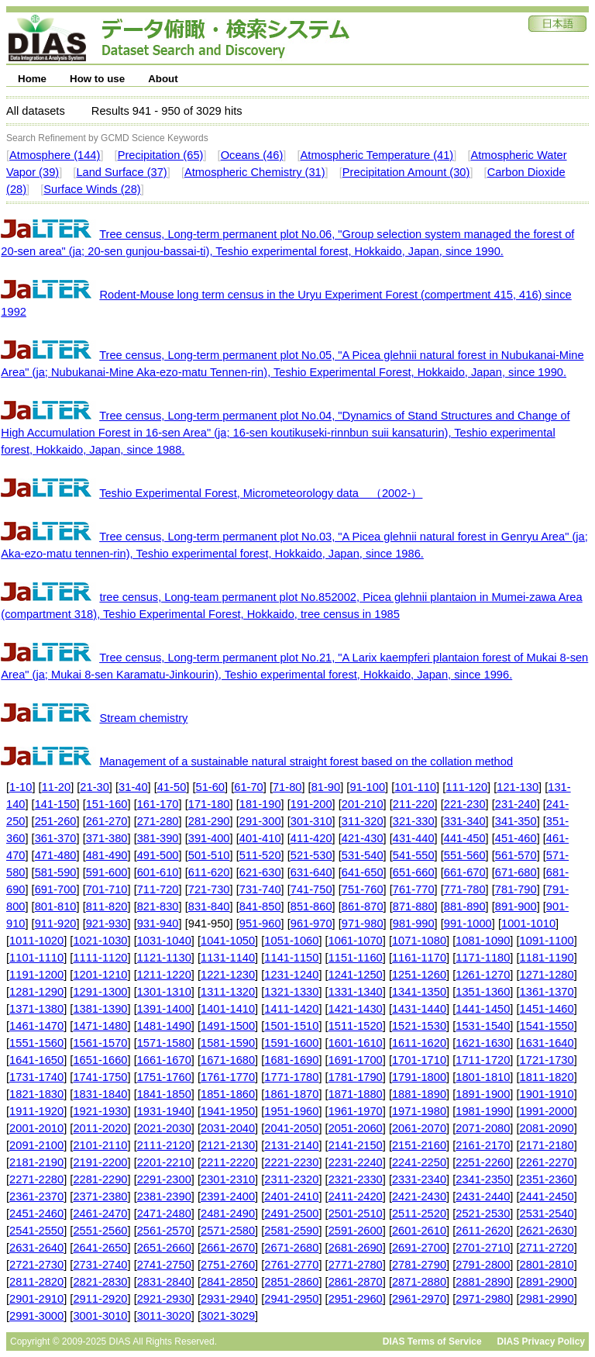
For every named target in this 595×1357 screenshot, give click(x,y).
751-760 (362, 889)
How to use (97, 79)
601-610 (158, 872)
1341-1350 (419, 992)
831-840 (209, 906)
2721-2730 (36, 1265)
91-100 (367, 787)
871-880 (414, 906)
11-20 (56, 787)
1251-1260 (419, 975)
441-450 (465, 838)
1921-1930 (100, 1111)
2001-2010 (36, 1128)
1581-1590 (228, 1043)
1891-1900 (483, 1094)
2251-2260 (483, 1162)
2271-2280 (36, 1179)
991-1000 (468, 923)
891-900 (516, 906)
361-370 (56, 838)
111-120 (466, 787)
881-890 (465, 906)
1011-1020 (36, 940)
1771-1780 (291, 1077)
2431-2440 (483, 1196)
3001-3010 (100, 1316)
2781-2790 (419, 1265)
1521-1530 (419, 1026)
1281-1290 (36, 992)
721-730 (209, 889)
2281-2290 (100, 1179)
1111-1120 (100, 957)
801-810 (56, 906)
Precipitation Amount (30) (406, 172)
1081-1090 (483, 940)
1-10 (20, 787)
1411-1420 (291, 1009)
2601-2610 (419, 1230)
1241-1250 (355, 975)
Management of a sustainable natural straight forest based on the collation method (306, 761)
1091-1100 (547, 940)
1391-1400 (164, 1009)
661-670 (465, 872)
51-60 (210, 787)
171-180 (209, 804)
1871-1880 (355, 1094)
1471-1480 (100, 1026)
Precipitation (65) (161, 155)
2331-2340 (419, 1179)
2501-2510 (355, 1213)
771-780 (465, 889)
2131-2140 (291, 1145)
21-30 (94, 787)
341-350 (516, 821)
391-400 (209, 838)
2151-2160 (419, 1145)
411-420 (311, 838)
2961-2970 (419, 1299)
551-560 (465, 855)
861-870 (362, 906)
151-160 (107, 804)
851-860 (311, 906)
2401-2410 (291, 1196)
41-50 (172, 787)
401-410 (260, 838)
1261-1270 (483, 975)
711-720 (158, 889)
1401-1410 (228, 1009)
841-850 (260, 906)
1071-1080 (419, 940)
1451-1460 (547, 1009)
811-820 (107, 906)
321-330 (414, 821)
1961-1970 (355, 1111)
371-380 (107, 838)
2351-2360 (547, 1179)
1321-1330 (291, 992)
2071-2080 (483, 1128)
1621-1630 (483, 1043)
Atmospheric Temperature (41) (377, 155)
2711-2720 (547, 1247)
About (163, 79)
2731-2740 (100, 1265)
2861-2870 (355, 1282)
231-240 (516, 804)
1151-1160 (355, 957)
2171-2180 (547, 1145)
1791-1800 (419, 1077)
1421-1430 (355, 1009)
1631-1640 (547, 1043)
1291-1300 (100, 992)
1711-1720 (483, 1060)
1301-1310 (164, 992)
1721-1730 (547, 1060)
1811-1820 (547, 1077)
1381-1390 (100, 1009)
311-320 (362, 821)
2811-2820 (36, 1282)
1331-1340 (355, 992)
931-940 (158, 923)
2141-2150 (355, 1145)
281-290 (209, 821)
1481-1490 (164, 1026)
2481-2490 (228, 1213)
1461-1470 (36, 1026)
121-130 (517, 787)
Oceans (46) (252, 155)
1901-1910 (547, 1094)
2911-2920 (100, 1299)
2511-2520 (419, 1213)
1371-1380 (36, 1009)
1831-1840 (100, 1094)
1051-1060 (291, 940)
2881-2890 (483, 1282)
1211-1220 (164, 975)
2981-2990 (547, 1299)
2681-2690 (355, 1247)
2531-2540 (547, 1213)
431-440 (414, 838)
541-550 (414, 855)
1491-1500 (228, 1026)
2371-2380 (100, 1196)
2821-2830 (100, 1282)
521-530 (311, 855)
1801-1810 (483, 1077)
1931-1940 (164, 1111)
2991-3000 (36, 1316)
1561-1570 (100, 1043)
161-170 (158, 804)
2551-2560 (100, 1230)
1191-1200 (36, 975)
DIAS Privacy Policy (541, 1341)
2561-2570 (164, 1230)
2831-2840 (164, 1282)
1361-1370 (547, 992)
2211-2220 (228, 1162)
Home (32, 79)
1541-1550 (547, 1026)
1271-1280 (547, 975)
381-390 (158, 838)
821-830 (158, 906)
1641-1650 (36, 1060)
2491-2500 (291, 1213)
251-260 (56, 821)
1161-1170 (419, 957)
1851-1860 (228, 1094)
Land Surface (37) (121, 172)
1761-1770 (228, 1077)
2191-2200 (100, 1162)
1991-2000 (547, 1111)
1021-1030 (100, 940)
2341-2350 (483, 1179)
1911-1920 (36, 1111)
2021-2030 (164, 1128)
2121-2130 (228, 1145)
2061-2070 (419, 1128)
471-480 (56, 855)
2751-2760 (228, 1265)
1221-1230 (228, 975)
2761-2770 (291, 1265)
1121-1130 (164, 957)
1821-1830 (36, 1094)
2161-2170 (483, 1145)
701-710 (107, 889)
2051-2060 (355, 1128)
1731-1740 (36, 1077)
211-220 (414, 804)
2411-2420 (355, 1196)
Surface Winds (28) (91, 189)
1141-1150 (291, 957)
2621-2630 (547, 1230)
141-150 (56, 804)
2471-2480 (164, 1213)
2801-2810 (547, 1265)
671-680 (516, 872)
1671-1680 (228, 1060)
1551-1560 (36, 1043)
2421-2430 (419, 1196)
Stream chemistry (143, 718)
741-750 (311, 889)
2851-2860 (291, 1282)
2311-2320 (291, 1179)
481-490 (107, 855)
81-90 (326, 787)
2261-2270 (547, 1162)
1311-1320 (228, 992)
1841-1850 (164, 1094)
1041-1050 (228, 940)
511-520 (260, 855)
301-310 (311, 821)
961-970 (311, 923)
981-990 (414, 923)
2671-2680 (291, 1247)
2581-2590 (291, 1230)
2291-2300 (164, 1179)
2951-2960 (355, 1299)
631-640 (311, 872)
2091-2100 (36, 1145)
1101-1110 (36, 957)
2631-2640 (36, 1247)
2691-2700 (419, 1247)
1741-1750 (100, 1077)
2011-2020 (100, 1128)
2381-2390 (164, 1196)
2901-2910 (36, 1299)
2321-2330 (355, 1179)
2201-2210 (164, 1162)
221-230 (465, 804)
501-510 (209, 855)
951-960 (260, 923)
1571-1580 (164, 1043)
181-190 (260, 804)
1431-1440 (419, 1009)
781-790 (516, 889)
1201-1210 (100, 975)
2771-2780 (355, 1265)
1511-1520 (355, 1026)
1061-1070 (355, 940)
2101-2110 (100, 1145)
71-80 (287, 787)
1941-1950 (228, 1111)
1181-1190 (547, 957)
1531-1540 (483, 1026)
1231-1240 (291, 975)
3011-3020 (164, 1316)
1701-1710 (419, 1060)
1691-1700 (355, 1060)
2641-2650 (100, 1247)
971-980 (362, 923)
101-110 (415, 787)
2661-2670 (228, 1247)
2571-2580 (228, 1230)
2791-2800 (483, 1265)
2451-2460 (36, 1213)
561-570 (516, 855)
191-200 (311, 804)
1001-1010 (528, 923)
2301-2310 (228, 1179)
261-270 (107, 821)
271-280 (158, 821)
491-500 (158, 855)
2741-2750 (164, 1265)
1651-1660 (100, 1060)
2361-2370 (36, 1196)
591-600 (107, 872)
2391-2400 (228, 1196)
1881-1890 (419, 1094)
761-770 (414, 889)
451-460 (516, 838)
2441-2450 (547, 1196)
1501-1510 (291, 1026)
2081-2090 (547, 1128)
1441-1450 (483, 1009)
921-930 (107, 923)
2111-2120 (164, 1145)
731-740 (260, 889)
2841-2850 (228, 1282)
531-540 (362, 855)
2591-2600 (355, 1230)
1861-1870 (291, 1094)
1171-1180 (483, 957)
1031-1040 (164, 940)
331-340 (465, 821)
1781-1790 (355, 1077)
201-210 (362, 804)
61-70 (248, 787)
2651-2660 (164, 1247)
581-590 (56, 872)
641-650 (362, 872)
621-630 (260, 872)
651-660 (414, 872)
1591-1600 (291, 1043)
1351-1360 (483, 992)
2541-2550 (36, 1230)
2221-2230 (291, 1162)
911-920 (56, 923)
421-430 (362, 838)
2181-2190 (36, 1162)
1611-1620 (419, 1043)
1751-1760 (164, 1077)
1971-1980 (419, 1111)
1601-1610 (355, 1043)
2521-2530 (483, 1213)
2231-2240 (355, 1162)
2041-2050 (291, 1128)
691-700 (56, 889)
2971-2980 (483, 1299)
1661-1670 (164, 1060)
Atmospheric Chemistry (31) (254, 172)
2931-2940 (228, 1299)
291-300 (260, 821)
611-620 (209, 872)
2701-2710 (483, 1247)
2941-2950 (291, 1299)
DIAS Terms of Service (432, 1341)
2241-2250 (419, 1162)
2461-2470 (100, 1213)
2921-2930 (164, 1299)
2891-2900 (547, 1282)
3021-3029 (228, 1316)
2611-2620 (483, 1230)
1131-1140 (228, 957)
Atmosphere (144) (54, 155)
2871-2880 (419, 1282)
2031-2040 (228, 1128)
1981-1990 (483, 1111)
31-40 (133, 787)
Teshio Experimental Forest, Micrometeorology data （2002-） (260, 493)
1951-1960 (291, 1111)
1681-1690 (291, 1060)
